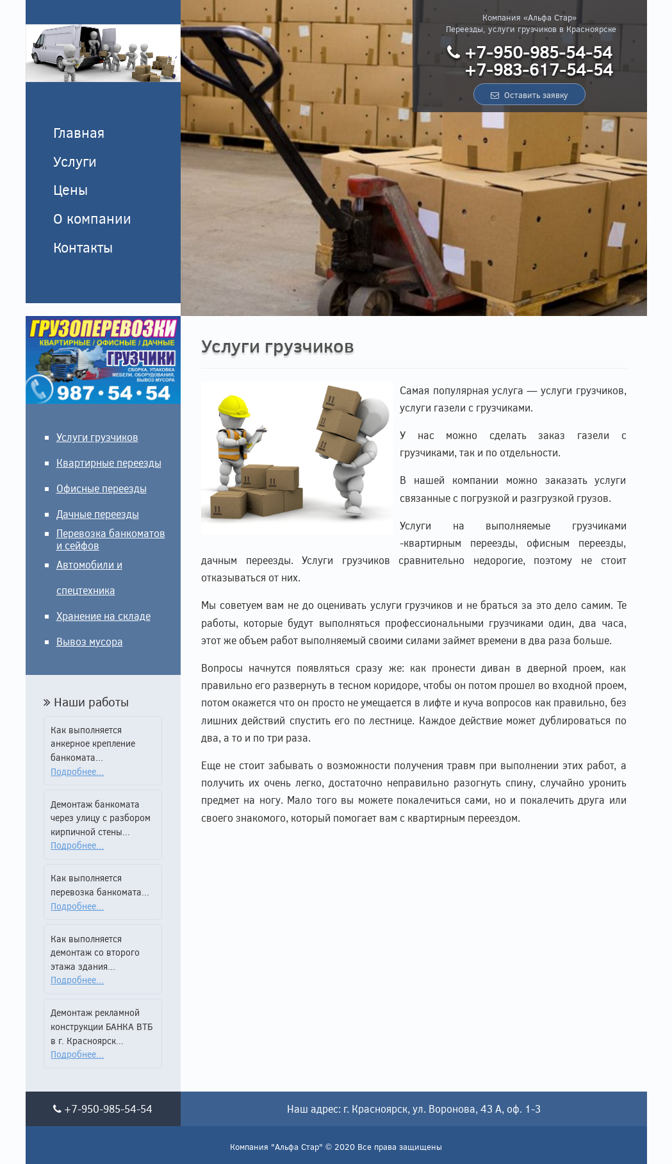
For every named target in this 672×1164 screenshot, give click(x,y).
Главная (78, 132)
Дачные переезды (97, 513)
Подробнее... (77, 771)
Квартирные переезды (108, 462)
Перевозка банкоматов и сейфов (110, 539)
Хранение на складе (103, 615)
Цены (70, 189)
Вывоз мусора (89, 641)
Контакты (83, 246)
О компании (92, 218)
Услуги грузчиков (97, 437)
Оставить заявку (529, 95)
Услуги (75, 160)
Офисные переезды (101, 488)
